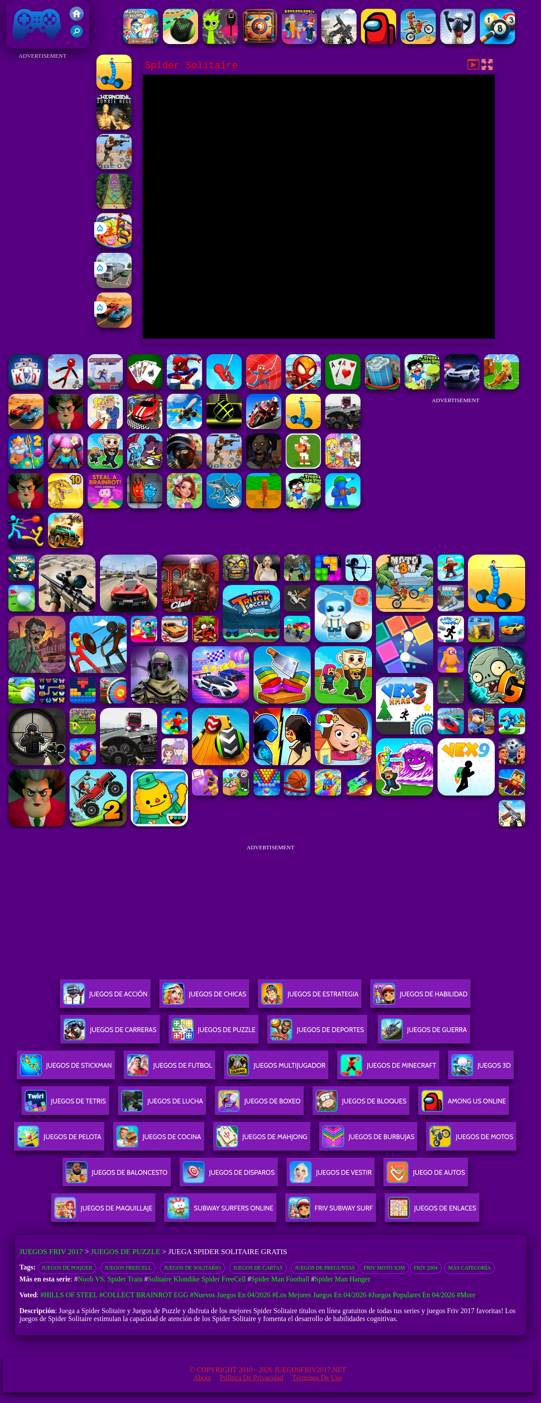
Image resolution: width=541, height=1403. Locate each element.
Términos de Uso (317, 1377)
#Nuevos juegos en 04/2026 (230, 1295)
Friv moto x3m (384, 1268)
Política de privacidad (251, 1377)
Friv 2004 (426, 1268)
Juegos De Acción (105, 997)
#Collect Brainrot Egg (143, 1295)
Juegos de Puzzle (125, 1252)
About (202, 1377)
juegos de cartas (258, 1268)
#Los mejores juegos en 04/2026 (319, 1295)
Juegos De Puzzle (214, 1033)
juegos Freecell (127, 1268)
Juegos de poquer (67, 1268)
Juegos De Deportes (317, 1033)
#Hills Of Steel (69, 1295)
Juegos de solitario (192, 1268)
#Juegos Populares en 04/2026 (411, 1295)
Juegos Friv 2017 (37, 24)
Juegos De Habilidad (420, 997)
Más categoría (469, 1268)
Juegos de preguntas (325, 1268)
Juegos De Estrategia (309, 997)
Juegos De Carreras (109, 1033)
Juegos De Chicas (204, 997)
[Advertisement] (42, 194)
